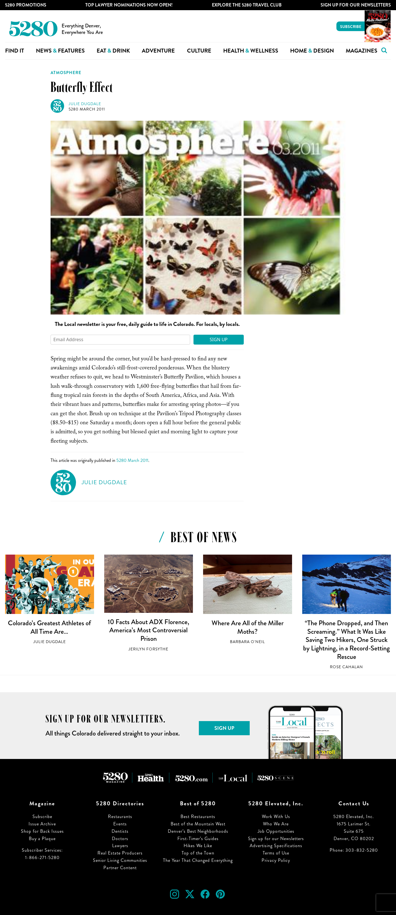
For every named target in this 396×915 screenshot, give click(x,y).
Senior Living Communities (120, 860)
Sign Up (219, 339)
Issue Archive (42, 824)
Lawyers (120, 845)
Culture (199, 51)
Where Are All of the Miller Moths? (248, 627)
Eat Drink (113, 51)
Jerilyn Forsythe (148, 649)
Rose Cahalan (346, 667)
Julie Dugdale (85, 104)
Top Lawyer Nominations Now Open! (129, 5)
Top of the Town (198, 853)
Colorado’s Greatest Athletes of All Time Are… (49, 627)
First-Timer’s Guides (198, 838)
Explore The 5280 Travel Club (247, 5)
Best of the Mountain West (198, 824)
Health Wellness (250, 51)
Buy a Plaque (42, 838)
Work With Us (276, 816)
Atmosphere (66, 73)
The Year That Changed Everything (198, 860)
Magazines (361, 51)
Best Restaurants (197, 816)
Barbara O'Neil (247, 641)
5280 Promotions (25, 5)
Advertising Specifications (276, 845)
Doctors (120, 838)
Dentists (120, 831)
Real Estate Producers (120, 853)
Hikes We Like (198, 845)
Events (120, 824)
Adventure (158, 51)
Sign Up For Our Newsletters (356, 5)
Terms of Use (276, 853)
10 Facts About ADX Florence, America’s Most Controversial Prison (148, 630)
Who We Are (276, 824)
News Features (60, 51)
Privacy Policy (276, 860)
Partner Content (120, 867)
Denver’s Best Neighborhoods (198, 831)
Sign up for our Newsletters (276, 838)
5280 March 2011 (87, 109)
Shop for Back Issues (42, 831)
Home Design (312, 51)
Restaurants (120, 816)
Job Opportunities (276, 831)
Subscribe (350, 26)
